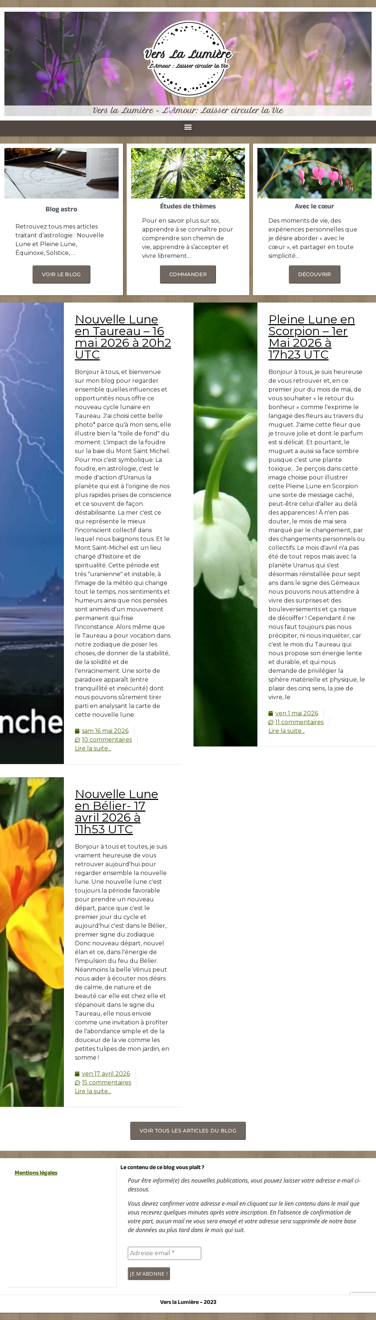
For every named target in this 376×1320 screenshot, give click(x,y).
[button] (188, 126)
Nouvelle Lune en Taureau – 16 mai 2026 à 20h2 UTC (123, 336)
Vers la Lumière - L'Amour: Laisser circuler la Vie (188, 110)
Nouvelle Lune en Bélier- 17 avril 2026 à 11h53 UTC (116, 811)
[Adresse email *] (164, 1253)
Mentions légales (36, 1174)
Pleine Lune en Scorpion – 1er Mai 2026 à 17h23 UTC (311, 336)
